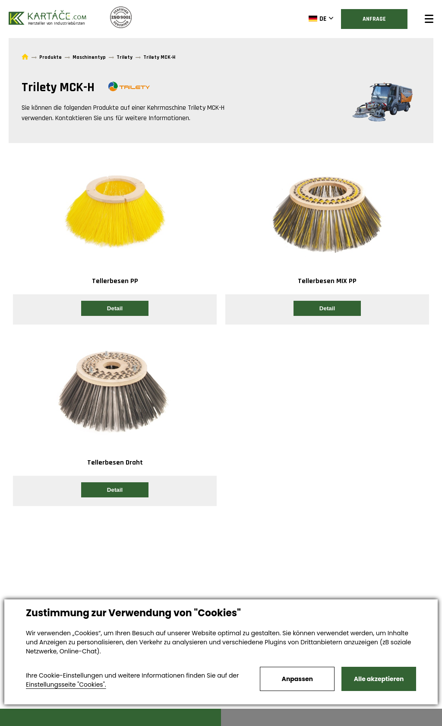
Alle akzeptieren (379, 679)
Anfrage (374, 19)
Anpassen (297, 679)
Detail (115, 308)
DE (317, 18)
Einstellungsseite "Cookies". (66, 684)
